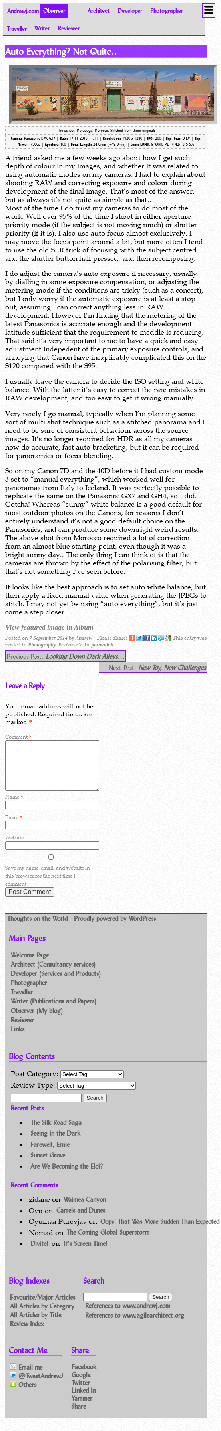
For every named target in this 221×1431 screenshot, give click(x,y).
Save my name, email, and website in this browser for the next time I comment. (47, 885)
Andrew (84, 638)
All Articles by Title (35, 1324)
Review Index (27, 1332)
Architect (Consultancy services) (53, 973)
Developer (129, 10)
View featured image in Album (49, 627)
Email (13, 826)
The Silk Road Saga (56, 1132)
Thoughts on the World (38, 928)
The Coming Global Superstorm (108, 1242)
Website (14, 847)
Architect (99, 10)
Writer (42, 28)
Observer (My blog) (37, 1020)
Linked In (84, 1399)
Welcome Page (30, 964)
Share (78, 1415)
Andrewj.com (23, 10)
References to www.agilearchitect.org (134, 1324)
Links (17, 1038)
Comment (18, 736)
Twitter (81, 1391)
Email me (26, 1376)
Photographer (166, 10)
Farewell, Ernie (50, 1154)
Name (14, 806)
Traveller (17, 28)
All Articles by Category (42, 1315)
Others (23, 1394)
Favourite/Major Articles (42, 1306)
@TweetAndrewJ (36, 1385)
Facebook (84, 1376)
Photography (42, 645)
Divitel (39, 1253)
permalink (102, 645)
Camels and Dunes (80, 1220)
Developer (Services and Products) (56, 983)
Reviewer (69, 28)
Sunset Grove (47, 1165)
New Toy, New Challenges (172, 667)
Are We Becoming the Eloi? (66, 1175)
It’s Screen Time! (86, 1253)
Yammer (82, 1407)
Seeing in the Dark (55, 1143)
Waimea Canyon (85, 1209)
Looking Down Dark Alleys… (85, 656)
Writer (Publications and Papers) (53, 1011)
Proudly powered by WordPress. (116, 928)
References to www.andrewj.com (127, 1315)
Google (81, 1383)
